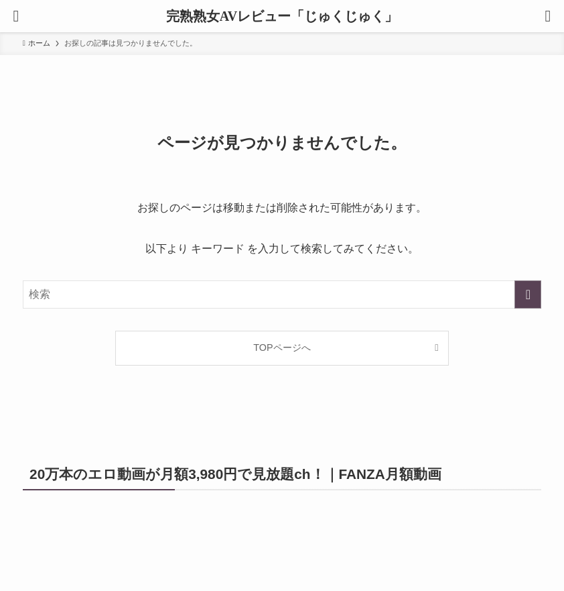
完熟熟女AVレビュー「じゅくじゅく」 (282, 16)
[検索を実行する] (527, 294)
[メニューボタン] (16, 16)
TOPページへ (281, 347)
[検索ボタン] (548, 16)
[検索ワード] (282, 294)
